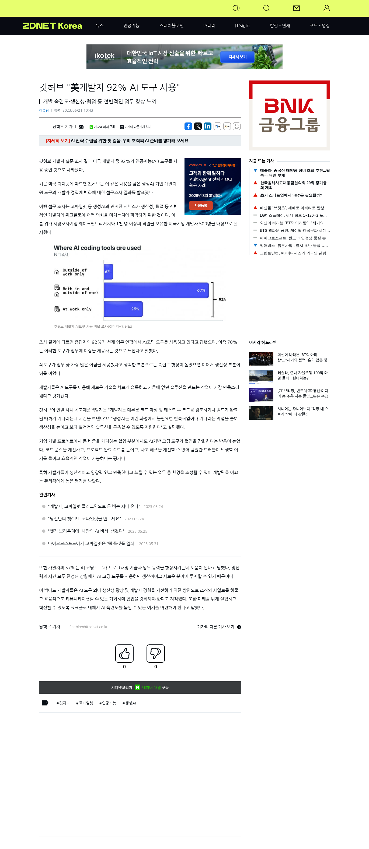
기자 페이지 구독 (102, 127)
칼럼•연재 (280, 25)
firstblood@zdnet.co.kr (88, 627)
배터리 (209, 25)
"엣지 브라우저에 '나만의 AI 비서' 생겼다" (86, 531)
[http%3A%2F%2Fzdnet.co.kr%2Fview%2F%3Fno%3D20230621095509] (207, 126)
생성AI (130, 703)
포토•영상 (320, 25)
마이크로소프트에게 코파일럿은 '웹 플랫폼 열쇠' (92, 543)
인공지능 (131, 25)
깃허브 (64, 703)
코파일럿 (86, 703)
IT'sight (242, 25)
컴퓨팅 (44, 110)
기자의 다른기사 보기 (135, 127)
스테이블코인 (171, 25)
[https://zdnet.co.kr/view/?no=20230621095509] (188, 126)
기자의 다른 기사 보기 (219, 627)
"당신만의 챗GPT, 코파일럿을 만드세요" (84, 519)
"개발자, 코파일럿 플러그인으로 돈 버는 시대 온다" (94, 506)
